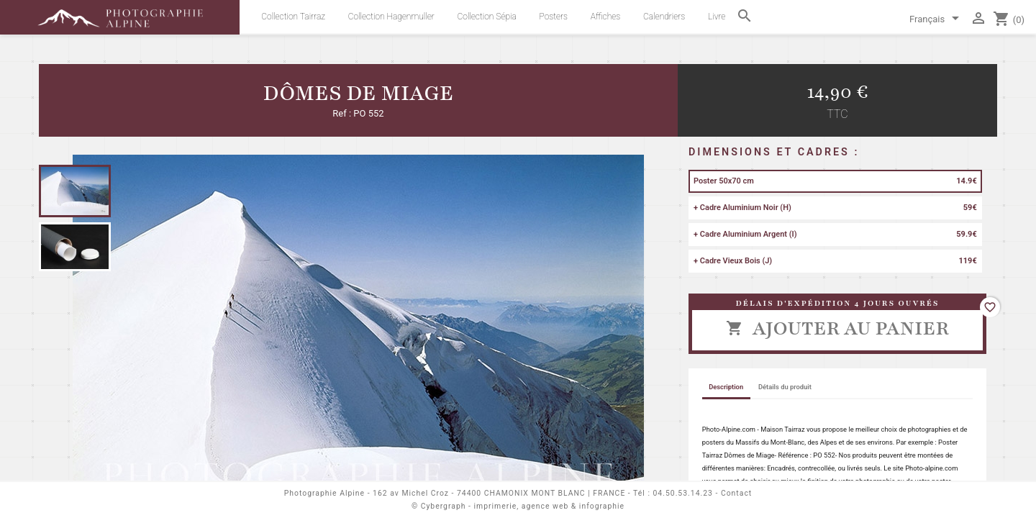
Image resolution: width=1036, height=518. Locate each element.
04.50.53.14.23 (683, 493)
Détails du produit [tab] (785, 387)
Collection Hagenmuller (391, 17)
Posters (554, 17)
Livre (716, 17)
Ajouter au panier (837, 328)
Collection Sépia (487, 17)
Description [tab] (726, 387)
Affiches (605, 17)
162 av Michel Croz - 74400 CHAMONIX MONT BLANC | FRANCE (499, 493)
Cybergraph (443, 506)
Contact (736, 493)
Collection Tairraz (293, 17)
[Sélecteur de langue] (936, 20)
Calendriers (664, 17)
